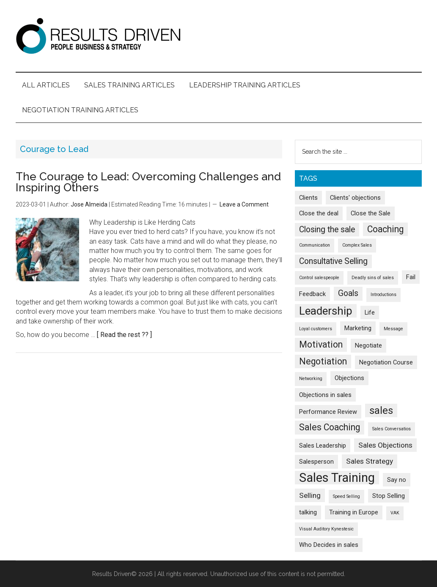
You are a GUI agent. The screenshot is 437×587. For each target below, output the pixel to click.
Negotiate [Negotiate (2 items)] (368, 345)
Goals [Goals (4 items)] (348, 293)
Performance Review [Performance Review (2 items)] (328, 412)
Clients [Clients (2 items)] (308, 197)
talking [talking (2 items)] (308, 512)
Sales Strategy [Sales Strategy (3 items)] (369, 461)
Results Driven (219, 36)
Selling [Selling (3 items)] (310, 495)
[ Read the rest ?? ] (124, 335)
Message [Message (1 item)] (393, 329)
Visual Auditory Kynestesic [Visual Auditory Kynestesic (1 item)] (326, 529)
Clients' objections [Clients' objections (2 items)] (355, 197)
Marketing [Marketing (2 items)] (357, 328)
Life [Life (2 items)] (370, 312)
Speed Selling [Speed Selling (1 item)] (346, 496)
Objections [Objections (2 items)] (349, 378)
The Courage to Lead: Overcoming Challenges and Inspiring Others (148, 182)
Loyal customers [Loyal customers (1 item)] (315, 329)
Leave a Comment (244, 204)
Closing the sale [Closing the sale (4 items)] (327, 229)
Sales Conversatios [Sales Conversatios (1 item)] (391, 429)
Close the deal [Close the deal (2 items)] (318, 213)
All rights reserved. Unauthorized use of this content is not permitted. (251, 574)
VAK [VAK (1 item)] (394, 513)
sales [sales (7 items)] (381, 410)
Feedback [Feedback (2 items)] (312, 294)
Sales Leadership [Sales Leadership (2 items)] (322, 445)
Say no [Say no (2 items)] (396, 480)
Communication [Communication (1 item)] (314, 245)
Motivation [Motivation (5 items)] (321, 344)
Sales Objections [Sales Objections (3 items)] (385, 445)
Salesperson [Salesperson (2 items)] (316, 461)
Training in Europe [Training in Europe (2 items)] (353, 512)
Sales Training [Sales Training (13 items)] (337, 477)
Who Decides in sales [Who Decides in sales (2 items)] (328, 545)
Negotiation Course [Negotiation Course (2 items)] (386, 362)
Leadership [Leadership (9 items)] (325, 310)
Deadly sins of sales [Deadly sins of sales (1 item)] (373, 277)
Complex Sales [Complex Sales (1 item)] (357, 245)
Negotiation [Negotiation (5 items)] (323, 361)
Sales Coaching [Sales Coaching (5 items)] (329, 427)
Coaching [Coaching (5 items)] (385, 229)
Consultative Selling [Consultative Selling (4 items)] (333, 261)
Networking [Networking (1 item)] (310, 378)
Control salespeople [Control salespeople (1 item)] (319, 277)
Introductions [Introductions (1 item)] (383, 294)
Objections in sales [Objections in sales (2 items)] (325, 395)
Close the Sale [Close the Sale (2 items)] (370, 213)
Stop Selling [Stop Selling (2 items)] (388, 496)
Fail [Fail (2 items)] (410, 277)
